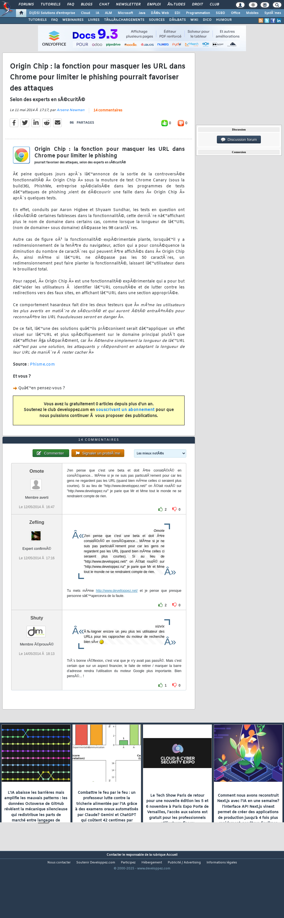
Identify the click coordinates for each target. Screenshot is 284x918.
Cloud (85, 13)
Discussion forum (239, 139)
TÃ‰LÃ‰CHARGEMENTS (124, 20)
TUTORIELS (37, 20)
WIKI (194, 20)
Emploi (154, 4)
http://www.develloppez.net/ (117, 618)
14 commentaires (107, 120)
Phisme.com (42, 373)
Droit (197, 4)
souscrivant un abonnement (125, 419)
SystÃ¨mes (272, 13)
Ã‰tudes (176, 4)
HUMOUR (224, 20)
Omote (36, 498)
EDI (177, 13)
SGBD (220, 13)
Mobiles (252, 13)
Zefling (36, 550)
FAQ (71, 4)
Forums (26, 4)
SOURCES (157, 20)
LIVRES (93, 20)
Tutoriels (50, 4)
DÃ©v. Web (160, 13)
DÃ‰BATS (177, 20)
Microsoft (125, 13)
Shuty (36, 645)
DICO (207, 20)
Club (214, 4)
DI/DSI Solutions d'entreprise (52, 13)
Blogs (86, 4)
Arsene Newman (71, 119)
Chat (104, 4)
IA (97, 13)
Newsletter (128, 4)
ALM (108, 13)
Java (142, 13)
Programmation (198, 13)
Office (235, 13)
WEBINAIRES (72, 20)
